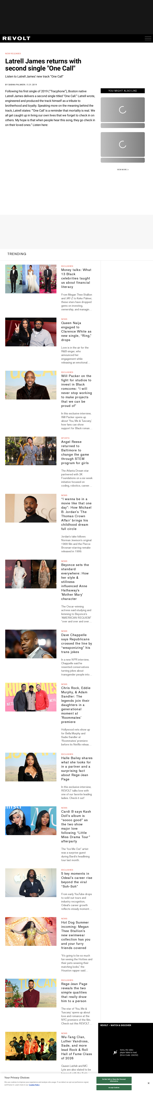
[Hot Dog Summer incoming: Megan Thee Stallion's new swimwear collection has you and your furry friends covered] (30, 930)
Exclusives (67, 264)
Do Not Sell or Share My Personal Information (114, 1080)
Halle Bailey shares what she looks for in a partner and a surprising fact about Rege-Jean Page (77, 767)
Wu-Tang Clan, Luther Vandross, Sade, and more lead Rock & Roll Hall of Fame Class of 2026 (76, 1046)
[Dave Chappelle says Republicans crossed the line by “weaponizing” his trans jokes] (30, 642)
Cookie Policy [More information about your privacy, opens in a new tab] (34, 1085)
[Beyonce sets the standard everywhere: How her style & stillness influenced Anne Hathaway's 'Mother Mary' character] (30, 572)
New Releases (13, 53)
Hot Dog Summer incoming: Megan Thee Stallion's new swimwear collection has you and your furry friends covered (76, 933)
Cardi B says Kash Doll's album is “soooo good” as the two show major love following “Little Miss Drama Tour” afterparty (76, 825)
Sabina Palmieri (16, 85)
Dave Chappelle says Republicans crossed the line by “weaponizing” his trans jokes (76, 641)
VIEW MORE (122, 170)
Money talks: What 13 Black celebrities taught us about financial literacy (76, 276)
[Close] (149, 1083)
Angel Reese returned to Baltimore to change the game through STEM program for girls (75, 451)
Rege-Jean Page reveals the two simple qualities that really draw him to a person (74, 990)
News (64, 317)
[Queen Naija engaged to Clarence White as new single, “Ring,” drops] (30, 330)
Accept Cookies (113, 1087)
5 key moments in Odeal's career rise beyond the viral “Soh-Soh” (76, 878)
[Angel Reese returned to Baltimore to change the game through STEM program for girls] (30, 449)
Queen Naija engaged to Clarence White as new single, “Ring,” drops (76, 329)
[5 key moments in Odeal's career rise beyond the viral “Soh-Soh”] (30, 881)
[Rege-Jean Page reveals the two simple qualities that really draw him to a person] (30, 991)
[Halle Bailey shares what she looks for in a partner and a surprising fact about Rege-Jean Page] (30, 765)
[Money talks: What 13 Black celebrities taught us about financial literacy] (30, 277)
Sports (65, 436)
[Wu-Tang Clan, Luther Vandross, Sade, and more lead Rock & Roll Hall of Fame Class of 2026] (30, 1044)
